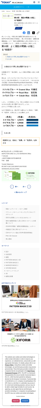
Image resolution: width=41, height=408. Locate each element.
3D (7, 273)
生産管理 (9, 254)
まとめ (9, 59)
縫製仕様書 (9, 276)
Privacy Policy (9, 365)
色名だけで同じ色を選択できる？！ (18, 56)
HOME (3, 11)
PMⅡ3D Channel (11, 236)
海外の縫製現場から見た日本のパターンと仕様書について (21, 222)
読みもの (8, 11)
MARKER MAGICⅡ (12, 265)
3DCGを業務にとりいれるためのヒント (18, 217)
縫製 (7, 257)
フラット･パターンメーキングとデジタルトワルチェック (20, 213)
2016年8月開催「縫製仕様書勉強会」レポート (21, 226)
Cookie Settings (20, 396)
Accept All (25, 400)
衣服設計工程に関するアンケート (16, 229)
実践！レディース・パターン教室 (16, 209)
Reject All (15, 400)
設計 (7, 251)
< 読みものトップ (20, 192)
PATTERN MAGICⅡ (12, 262)
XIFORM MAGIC (11, 268)
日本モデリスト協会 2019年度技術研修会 (19, 232)
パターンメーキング (12, 271)
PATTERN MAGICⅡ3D (13, 260)
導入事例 (9, 239)
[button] (34, 2)
